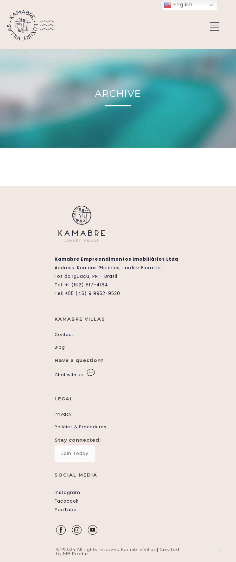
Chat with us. (69, 375)
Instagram (67, 492)
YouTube (66, 509)
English (178, 5)
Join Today (74, 453)
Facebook (67, 501)
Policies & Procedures (81, 427)
